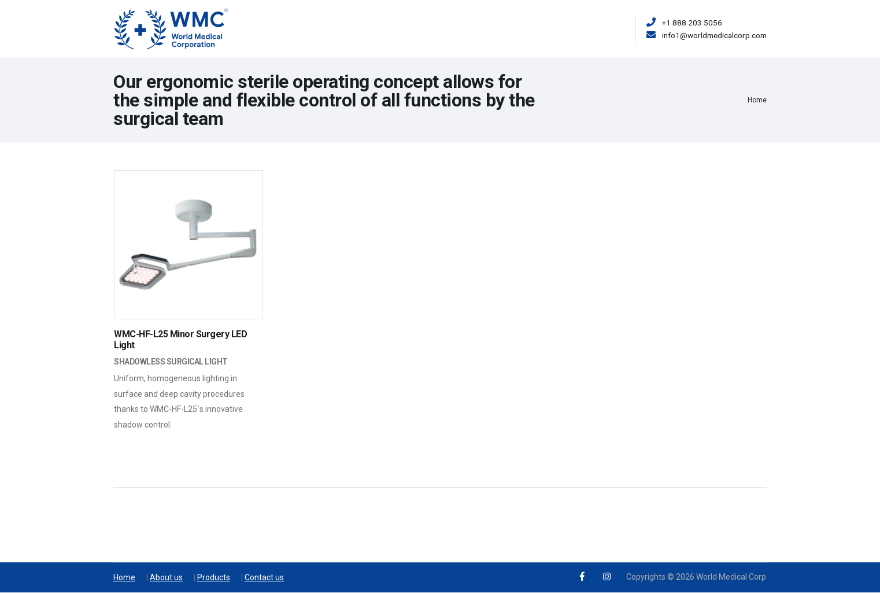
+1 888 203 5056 (692, 22)
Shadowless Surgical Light (171, 361)
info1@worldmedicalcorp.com (714, 35)
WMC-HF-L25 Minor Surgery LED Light (180, 340)
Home (757, 100)
